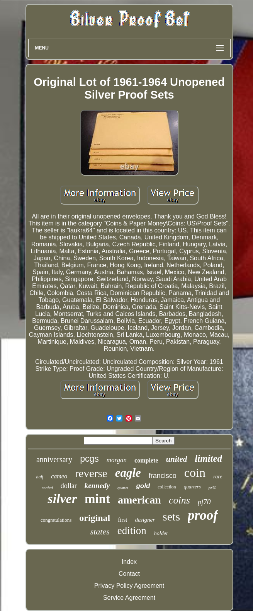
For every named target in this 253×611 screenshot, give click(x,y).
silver (62, 499)
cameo (59, 476)
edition (131, 530)
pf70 (204, 502)
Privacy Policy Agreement (129, 585)
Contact (129, 573)
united (176, 459)
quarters (192, 487)
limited (208, 458)
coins (179, 500)
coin (194, 473)
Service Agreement (129, 597)
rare (217, 477)
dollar (69, 486)
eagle (128, 473)
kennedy (97, 485)
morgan (117, 460)
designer (145, 520)
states (100, 531)
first (122, 520)
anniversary (54, 459)
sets (171, 516)
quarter (122, 488)
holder (161, 533)
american (139, 500)
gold (143, 486)
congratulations (56, 520)
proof (203, 515)
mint (97, 499)
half (39, 477)
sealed (47, 487)
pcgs (89, 459)
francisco (163, 476)
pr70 (213, 487)
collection (167, 487)
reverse (91, 473)
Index (129, 561)
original (94, 518)
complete (146, 460)
